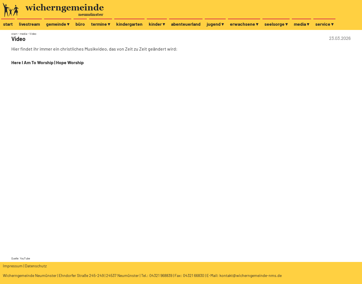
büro (80, 24)
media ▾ (301, 24)
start (8, 24)
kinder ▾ (157, 24)
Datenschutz (36, 265)
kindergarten (129, 24)
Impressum (13, 265)
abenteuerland (186, 24)
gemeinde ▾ (57, 24)
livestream (29, 24)
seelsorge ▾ (276, 24)
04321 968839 (160, 275)
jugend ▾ (215, 24)
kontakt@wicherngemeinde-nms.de (250, 275)
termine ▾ (100, 24)
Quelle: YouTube (20, 258)
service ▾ (324, 24)
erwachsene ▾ (244, 24)
